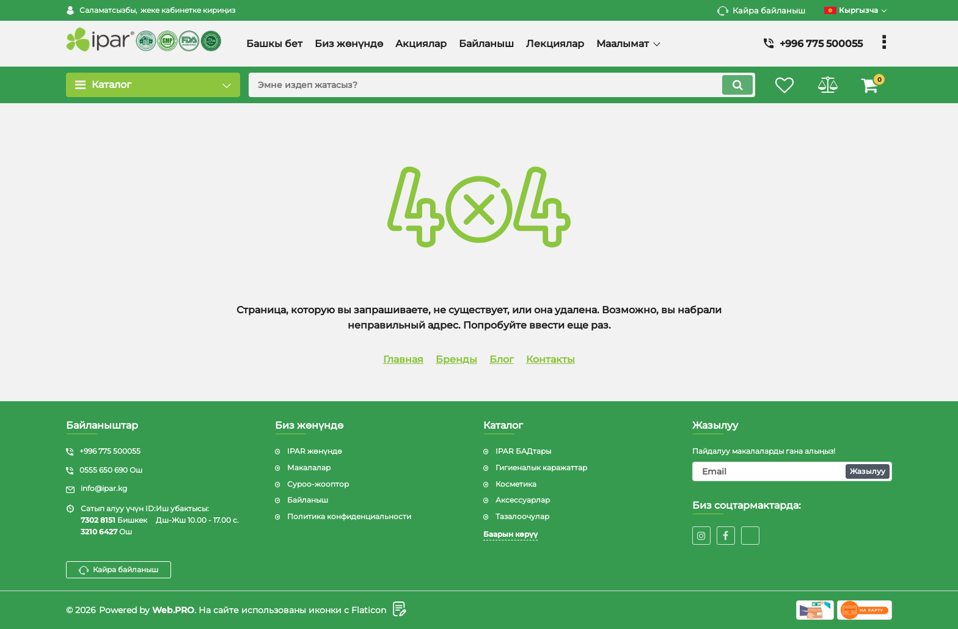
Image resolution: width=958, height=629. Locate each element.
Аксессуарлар (522, 499)
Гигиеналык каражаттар (541, 467)
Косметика (515, 484)
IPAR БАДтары (523, 451)
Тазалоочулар (522, 516)
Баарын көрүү (510, 534)
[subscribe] (792, 471)
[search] (502, 85)
